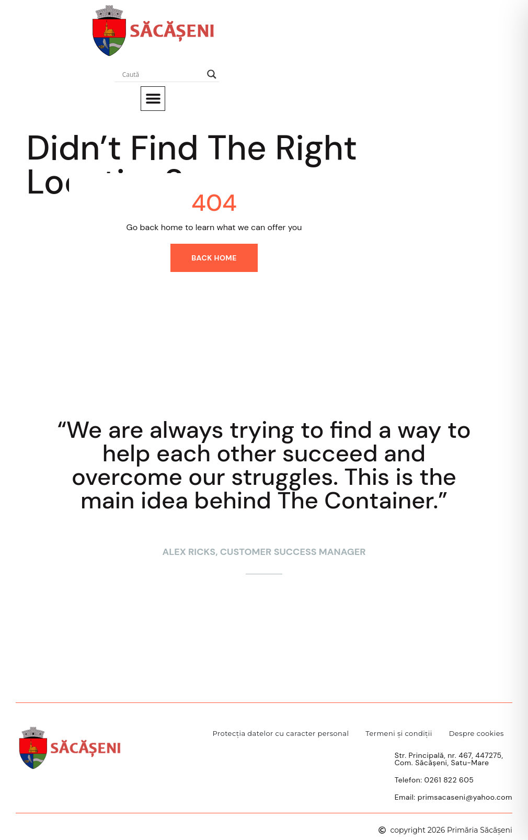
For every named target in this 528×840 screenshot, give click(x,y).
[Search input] (162, 74)
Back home (214, 258)
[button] (153, 98)
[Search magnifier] (211, 74)
